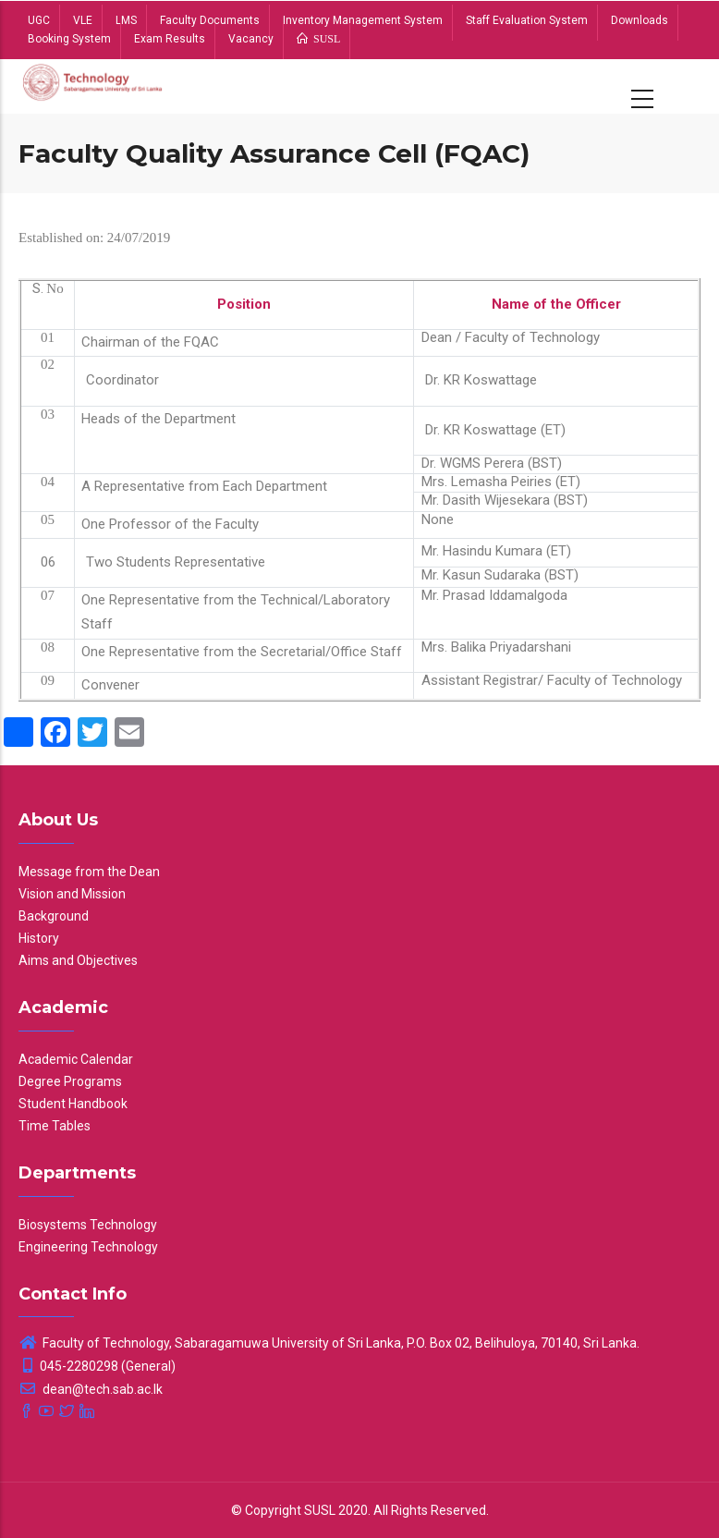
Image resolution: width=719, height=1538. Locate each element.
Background (53, 916)
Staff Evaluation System (527, 20)
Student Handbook (73, 1103)
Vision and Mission (72, 893)
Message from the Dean (89, 871)
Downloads (639, 20)
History (38, 938)
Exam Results (169, 38)
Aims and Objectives (78, 960)
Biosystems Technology (87, 1224)
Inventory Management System (363, 20)
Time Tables (54, 1125)
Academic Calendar (75, 1059)
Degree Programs (70, 1081)
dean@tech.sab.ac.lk (90, 1389)
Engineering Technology (88, 1246)
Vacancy (251, 38)
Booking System (69, 38)
